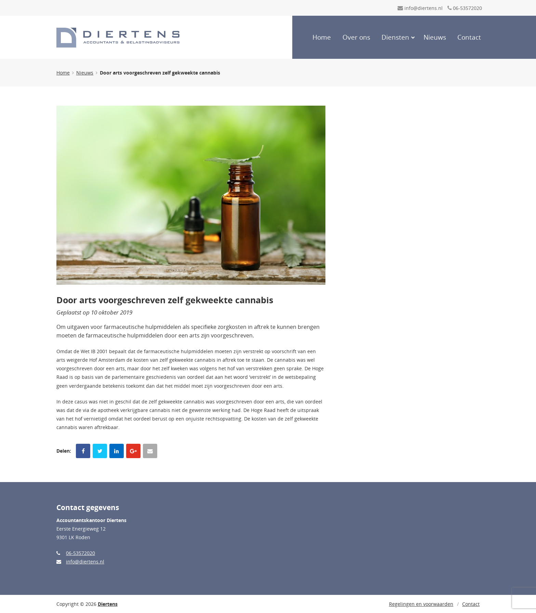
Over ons (356, 37)
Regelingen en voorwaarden (421, 604)
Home (321, 37)
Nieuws (435, 37)
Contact (469, 37)
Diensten (395, 37)
